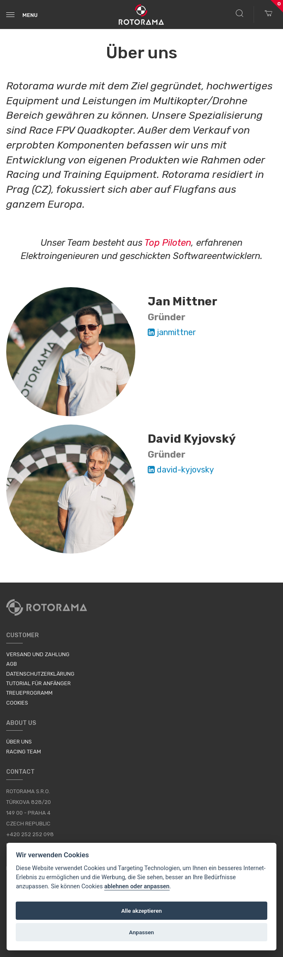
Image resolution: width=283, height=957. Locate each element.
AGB (11, 664)
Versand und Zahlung (38, 654)
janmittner (172, 332)
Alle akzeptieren (141, 910)
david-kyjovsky (181, 470)
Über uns (19, 742)
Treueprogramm (29, 693)
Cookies (17, 703)
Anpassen (141, 932)
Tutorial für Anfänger (38, 683)
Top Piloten (167, 242)
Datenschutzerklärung (40, 674)
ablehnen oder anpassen (137, 886)
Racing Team (23, 751)
